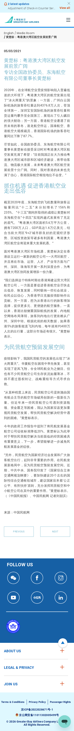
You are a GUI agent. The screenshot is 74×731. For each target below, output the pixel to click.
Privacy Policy (37, 701)
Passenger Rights (60, 701)
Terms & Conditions (13, 701)
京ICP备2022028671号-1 (37, 709)
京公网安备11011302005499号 (39, 715)
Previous (18, 531)
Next (55, 531)
